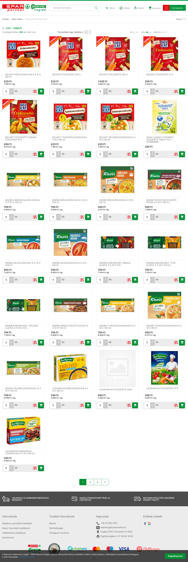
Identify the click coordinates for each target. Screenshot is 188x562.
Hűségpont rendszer (59, 533)
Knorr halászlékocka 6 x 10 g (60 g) (69, 264)
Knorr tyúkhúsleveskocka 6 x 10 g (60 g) (164, 326)
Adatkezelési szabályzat (14, 533)
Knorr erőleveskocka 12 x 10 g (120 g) (69, 201)
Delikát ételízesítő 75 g (159, 74)
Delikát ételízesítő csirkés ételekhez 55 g (20, 138)
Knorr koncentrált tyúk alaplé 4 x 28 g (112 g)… (161, 264)
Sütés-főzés (17, 19)
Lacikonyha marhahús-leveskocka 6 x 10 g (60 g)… (20, 452)
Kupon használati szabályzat (16, 528)
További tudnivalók (26, 557)
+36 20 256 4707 (106, 523)
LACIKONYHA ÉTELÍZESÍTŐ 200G (115, 389)
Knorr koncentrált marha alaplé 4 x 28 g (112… (114, 264)
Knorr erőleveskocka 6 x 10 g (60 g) (116, 201)
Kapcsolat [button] (102, 516)
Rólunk (52, 523)
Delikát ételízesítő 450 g (113, 74)
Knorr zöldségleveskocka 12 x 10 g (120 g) (23, 389)
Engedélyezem (175, 556)
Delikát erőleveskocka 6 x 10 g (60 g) (23, 75)
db (15, 91)
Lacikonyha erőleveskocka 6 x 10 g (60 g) (70, 389)
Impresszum (8, 537)
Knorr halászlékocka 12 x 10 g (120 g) (22, 264)
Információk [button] (9, 516)
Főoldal (5, 19)
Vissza (181, 19)
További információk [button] (61, 516)
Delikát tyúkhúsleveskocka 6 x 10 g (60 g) (69, 138)
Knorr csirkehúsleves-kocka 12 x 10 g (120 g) (22, 201)
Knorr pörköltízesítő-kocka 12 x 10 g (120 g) (70, 326)
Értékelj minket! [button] (152, 516)
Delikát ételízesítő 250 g (66, 74)
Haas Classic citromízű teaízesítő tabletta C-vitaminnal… (160, 139)
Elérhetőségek (56, 528)
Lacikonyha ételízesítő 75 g (162, 388)
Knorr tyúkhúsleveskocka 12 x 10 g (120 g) (117, 326)
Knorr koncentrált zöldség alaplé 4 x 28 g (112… (21, 326)
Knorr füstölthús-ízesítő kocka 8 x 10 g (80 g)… (161, 201)
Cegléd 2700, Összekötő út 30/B (114, 531)
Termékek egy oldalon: (70, 32)
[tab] (23, 516)
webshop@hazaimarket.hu (111, 527)
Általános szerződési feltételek (17, 523)
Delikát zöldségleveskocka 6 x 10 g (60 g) (117, 138)
